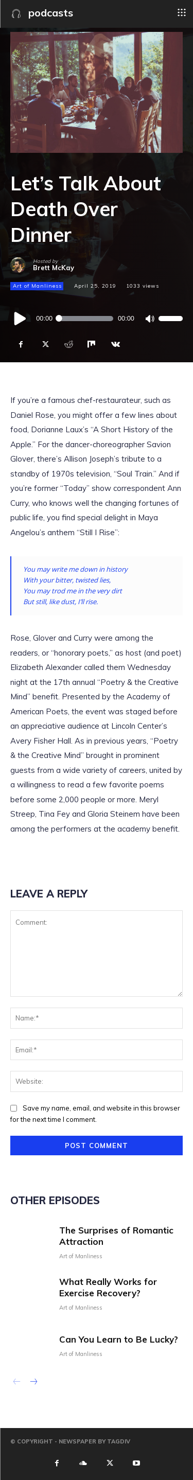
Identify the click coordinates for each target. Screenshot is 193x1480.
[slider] (85, 318)
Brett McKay (53, 268)
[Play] (20, 318)
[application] (96, 318)
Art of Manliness (36, 286)
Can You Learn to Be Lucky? (118, 1339)
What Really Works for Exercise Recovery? (108, 1287)
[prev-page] (16, 1382)
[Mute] (149, 318)
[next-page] (33, 1382)
